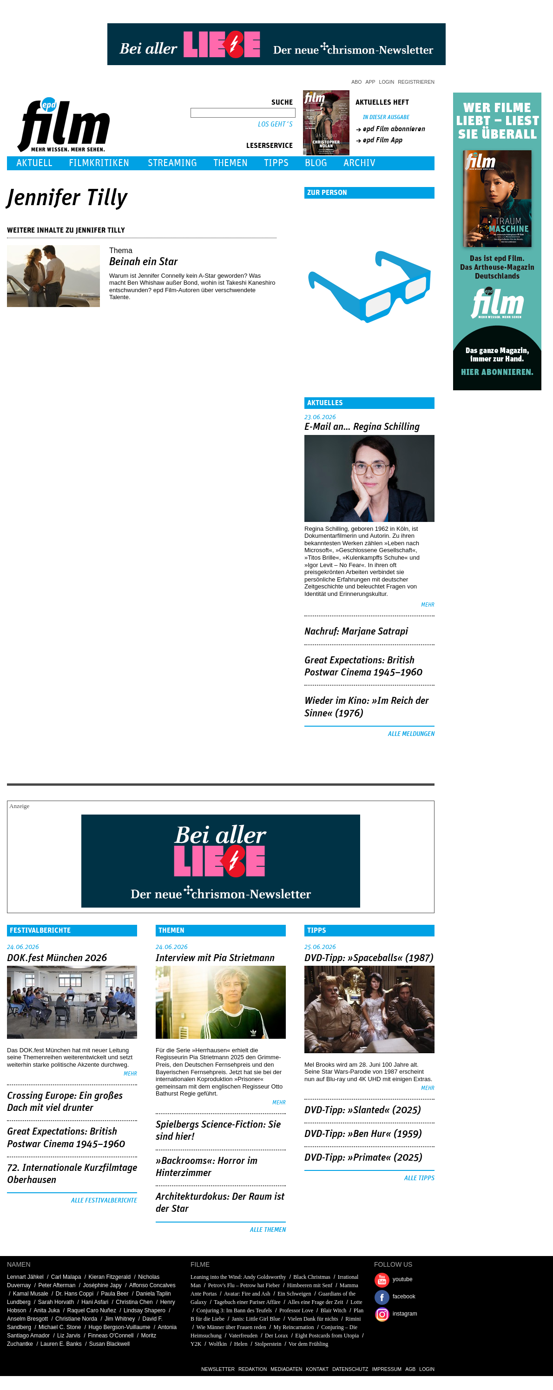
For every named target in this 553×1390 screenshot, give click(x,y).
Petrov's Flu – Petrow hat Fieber (244, 1285)
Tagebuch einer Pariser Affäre (247, 1302)
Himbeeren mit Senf (309, 1285)
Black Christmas (311, 1277)
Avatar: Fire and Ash (247, 1293)
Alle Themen (268, 1230)
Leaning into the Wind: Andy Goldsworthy (238, 1277)
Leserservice (269, 145)
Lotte (356, 1302)
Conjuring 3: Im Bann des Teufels (234, 1310)
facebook (404, 1296)
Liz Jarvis (68, 1335)
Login (387, 82)
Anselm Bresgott (27, 1319)
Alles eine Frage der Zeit (315, 1302)
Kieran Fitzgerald (110, 1277)
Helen (241, 1344)
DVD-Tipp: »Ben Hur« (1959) (363, 1134)
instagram (405, 1313)
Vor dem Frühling (308, 1344)
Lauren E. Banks (61, 1344)
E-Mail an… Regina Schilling (362, 427)
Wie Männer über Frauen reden (231, 1327)
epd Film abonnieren (394, 129)
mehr (427, 605)
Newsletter (218, 1369)
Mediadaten (286, 1369)
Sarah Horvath (56, 1302)
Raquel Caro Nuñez (91, 1310)
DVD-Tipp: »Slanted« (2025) (362, 1110)
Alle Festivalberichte (104, 1200)
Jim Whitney (120, 1319)
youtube (403, 1279)
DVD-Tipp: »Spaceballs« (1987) (369, 958)
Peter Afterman (56, 1285)
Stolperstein (268, 1344)
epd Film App (382, 140)
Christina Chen (134, 1302)
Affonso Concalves (152, 1285)
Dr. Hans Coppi (74, 1293)
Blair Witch (334, 1310)
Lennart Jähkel (25, 1277)
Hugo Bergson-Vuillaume (120, 1327)
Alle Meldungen (411, 734)
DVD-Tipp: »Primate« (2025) (363, 1158)
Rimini (353, 1319)
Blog (316, 163)
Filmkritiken (99, 163)
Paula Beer (114, 1293)
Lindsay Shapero (144, 1310)
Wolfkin (218, 1344)
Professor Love (296, 1310)
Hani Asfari (94, 1302)
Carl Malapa (66, 1277)
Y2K (196, 1344)
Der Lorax (276, 1335)
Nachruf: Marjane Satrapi (356, 632)
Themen (230, 163)
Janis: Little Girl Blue (256, 1319)
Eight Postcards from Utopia (327, 1335)
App (370, 82)
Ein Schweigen (294, 1293)
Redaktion (252, 1369)
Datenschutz (350, 1369)
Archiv (359, 163)
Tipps (276, 163)
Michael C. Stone (60, 1327)
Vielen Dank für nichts (313, 1319)
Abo (356, 82)
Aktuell (34, 163)
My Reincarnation (294, 1327)
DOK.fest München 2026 (57, 958)
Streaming (172, 163)
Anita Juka (46, 1310)
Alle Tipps (419, 1178)
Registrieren (416, 82)
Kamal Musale (30, 1293)
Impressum (387, 1369)
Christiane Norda (76, 1319)
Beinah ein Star (143, 261)
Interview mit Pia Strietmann (215, 958)
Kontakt (317, 1369)
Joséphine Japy (102, 1285)
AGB (410, 1369)
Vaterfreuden (243, 1335)
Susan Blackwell (109, 1344)
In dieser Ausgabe (386, 117)
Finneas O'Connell (110, 1335)
